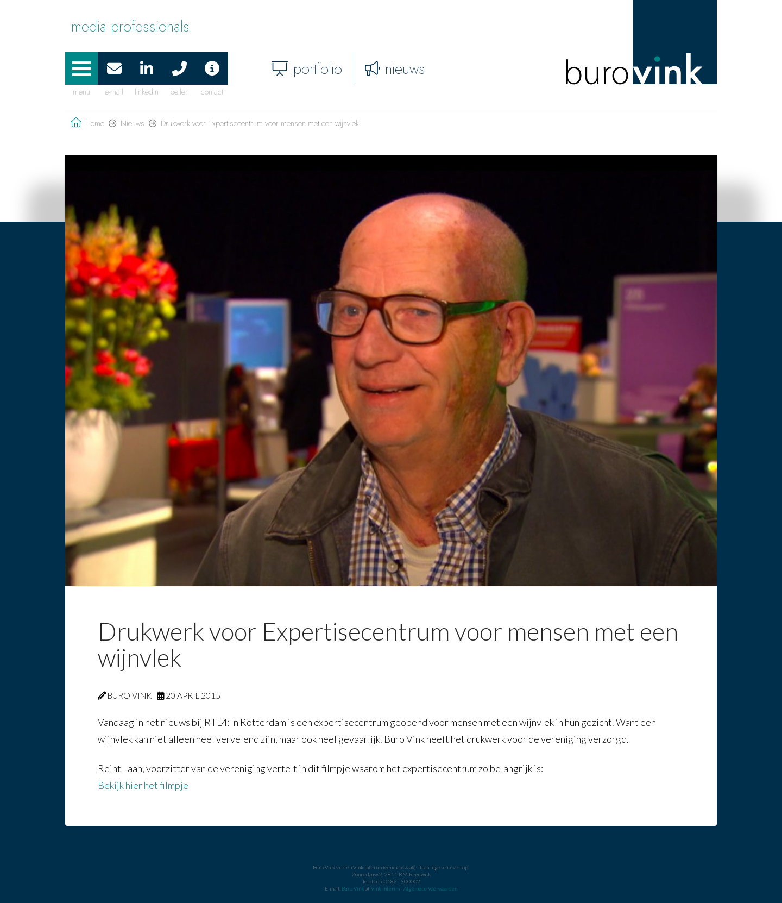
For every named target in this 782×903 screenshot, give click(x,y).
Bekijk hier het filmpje (143, 785)
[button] (81, 68)
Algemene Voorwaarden (430, 888)
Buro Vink (353, 888)
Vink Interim (386, 888)
